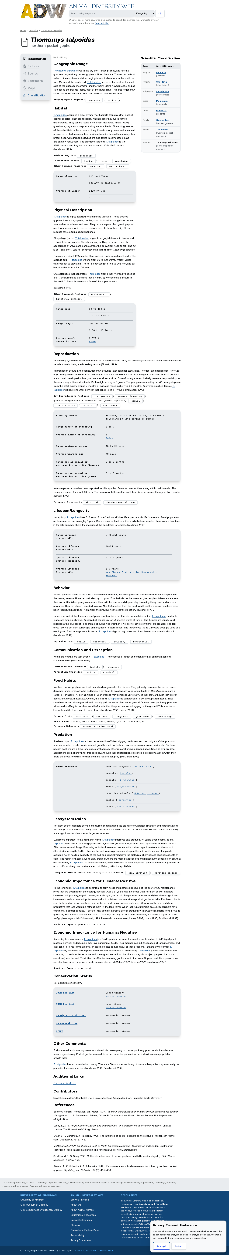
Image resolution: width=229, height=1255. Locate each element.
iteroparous (102, 396)
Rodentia (161, 110)
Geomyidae (162, 120)
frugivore (121, 716)
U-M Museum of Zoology (34, 1204)
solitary (119, 641)
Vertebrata (162, 91)
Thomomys (162, 129)
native (112, 99)
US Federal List (66, 1023)
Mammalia (162, 100)
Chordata (161, 81)
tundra (88, 160)
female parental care (120, 502)
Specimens (33, 80)
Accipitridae (126, 806)
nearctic (94, 99)
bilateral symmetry (69, 298)
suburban (95, 166)
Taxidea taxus (143, 766)
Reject (179, 1246)
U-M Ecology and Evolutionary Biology (41, 1209)
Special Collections (81, 1220)
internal (88, 405)
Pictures (31, 66)
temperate (86, 155)
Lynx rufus (128, 779)
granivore (142, 716)
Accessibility (77, 1235)
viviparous (110, 405)
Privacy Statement (81, 1240)
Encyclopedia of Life (64, 1083)
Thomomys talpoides (51, 30)
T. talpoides (94, 82)
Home (23, 30)
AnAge (92, 341)
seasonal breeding (130, 396)
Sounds (30, 73)
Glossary (75, 1225)
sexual (135, 400)
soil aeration (137, 872)
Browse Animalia (80, 1199)
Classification (34, 95)
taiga (104, 160)
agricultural (117, 166)
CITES (59, 1031)
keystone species (166, 872)
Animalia (33, 30)
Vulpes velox (126, 786)
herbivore (82, 716)
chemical (113, 666)
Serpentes (126, 799)
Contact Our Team (85, 1250)
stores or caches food (98, 726)
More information (116, 996)
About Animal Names (82, 1209)
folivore (102, 716)
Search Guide (102, 23)
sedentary (99, 641)
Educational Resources (83, 1215)
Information (34, 58)
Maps (29, 88)
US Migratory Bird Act (71, 1015)
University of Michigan (32, 1199)
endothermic (99, 294)
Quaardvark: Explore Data (85, 1230)
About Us (76, 1204)
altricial (92, 502)
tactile (95, 666)
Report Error (106, 1250)
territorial (141, 641)
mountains (121, 160)
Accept (161, 1246)
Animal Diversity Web (102, 6)
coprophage (165, 716)
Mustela (126, 773)
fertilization (65, 405)
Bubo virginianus (146, 793)
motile (81, 641)
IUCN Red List (65, 992)
